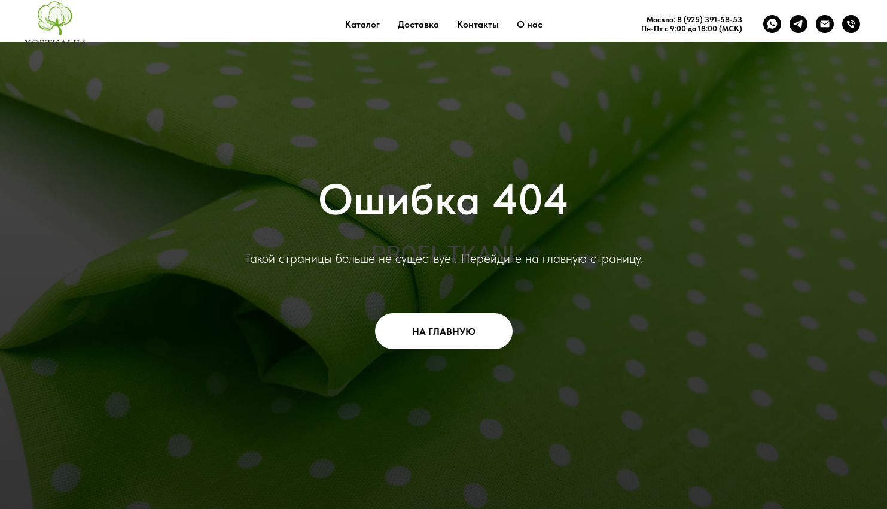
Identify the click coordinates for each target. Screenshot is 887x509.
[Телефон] (851, 24)
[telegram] (798, 24)
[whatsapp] (772, 24)
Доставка (418, 24)
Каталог (362, 24)
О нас (529, 24)
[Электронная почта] (825, 24)
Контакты (478, 24)
